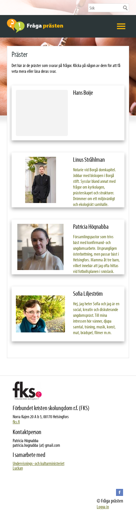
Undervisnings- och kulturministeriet (38, 463)
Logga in (103, 506)
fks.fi (16, 422)
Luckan (18, 468)
